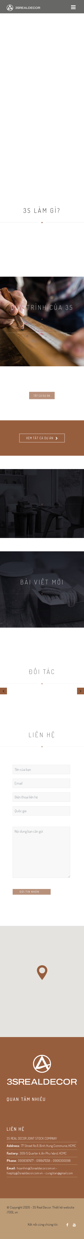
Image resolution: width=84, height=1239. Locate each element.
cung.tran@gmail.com (59, 1173)
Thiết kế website (63, 1207)
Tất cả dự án (42, 404)
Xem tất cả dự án (39, 438)
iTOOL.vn (12, 1212)
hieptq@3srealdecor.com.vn (25, 1173)
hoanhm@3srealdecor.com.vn (36, 1168)
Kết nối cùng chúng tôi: (43, 1224)
